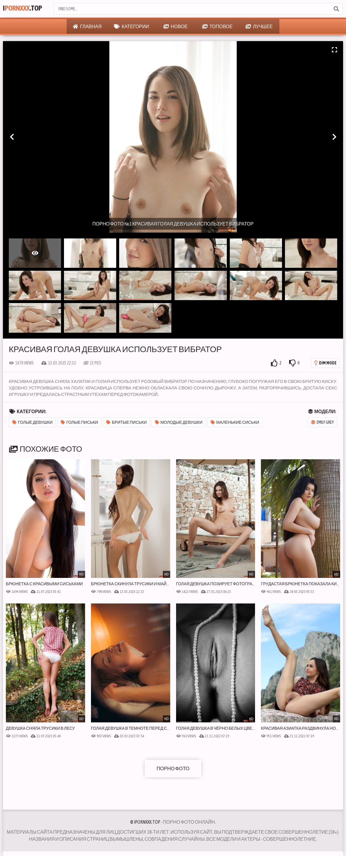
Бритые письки (126, 422)
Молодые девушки (178, 422)
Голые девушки (32, 422)
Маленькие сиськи (235, 422)
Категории (131, 26)
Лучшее (259, 26)
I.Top (25, 9)
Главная (87, 26)
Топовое (217, 26)
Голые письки (79, 422)
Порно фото (173, 768)
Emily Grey (322, 422)
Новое (175, 26)
